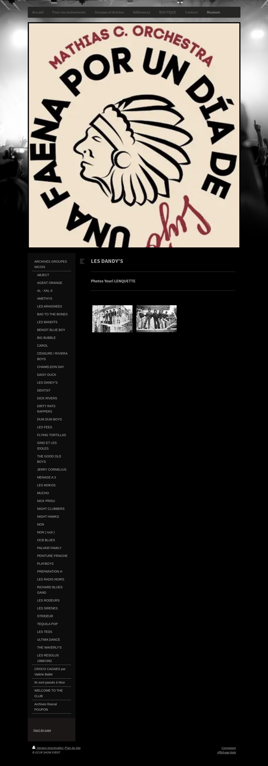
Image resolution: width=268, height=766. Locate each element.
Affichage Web (226, 752)
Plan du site (73, 748)
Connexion (229, 748)
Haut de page (42, 730)
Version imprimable (48, 748)
